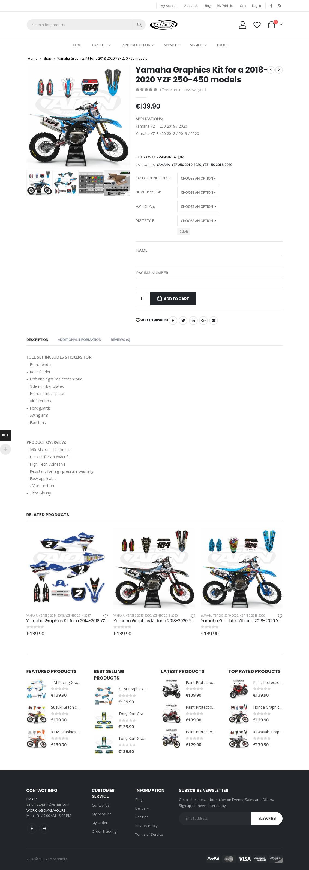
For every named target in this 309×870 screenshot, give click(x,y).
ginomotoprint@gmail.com (47, 804)
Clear (183, 231)
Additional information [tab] (79, 339)
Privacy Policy (146, 825)
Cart (243, 6)
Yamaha (163, 164)
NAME (141, 250)
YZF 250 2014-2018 (51, 615)
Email (213, 320)
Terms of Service (149, 834)
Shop (47, 58)
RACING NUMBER (152, 272)
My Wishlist (225, 6)
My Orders (100, 822)
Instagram (44, 828)
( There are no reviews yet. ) (183, 89)
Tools (222, 45)
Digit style (145, 220)
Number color (148, 192)
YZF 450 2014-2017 (78, 615)
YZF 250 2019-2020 (186, 164)
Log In (256, 6)
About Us (191, 6)
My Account (170, 6)
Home (77, 45)
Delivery (142, 808)
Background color (153, 178)
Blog (207, 6)
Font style (145, 206)
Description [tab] (37, 339)
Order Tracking (104, 831)
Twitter (183, 320)
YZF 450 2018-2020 (217, 164)
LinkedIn (193, 320)
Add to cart (176, 299)
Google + (203, 320)
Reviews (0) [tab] (120, 339)
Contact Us (101, 805)
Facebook (173, 320)
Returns (141, 816)
